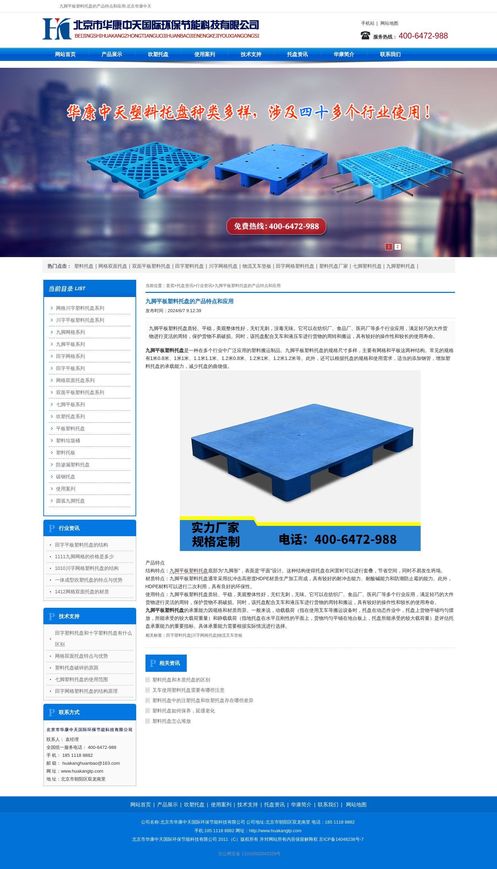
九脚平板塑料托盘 (189, 570)
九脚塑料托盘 (400, 266)
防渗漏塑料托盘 (73, 464)
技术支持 (251, 54)
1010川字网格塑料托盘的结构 (87, 568)
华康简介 (344, 54)
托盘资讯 (297, 54)
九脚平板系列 (70, 344)
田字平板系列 (70, 368)
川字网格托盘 (223, 266)
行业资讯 (204, 285)
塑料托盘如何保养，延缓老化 (183, 710)
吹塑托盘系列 (70, 416)
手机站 (368, 23)
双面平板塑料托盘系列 (80, 392)
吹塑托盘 (158, 54)
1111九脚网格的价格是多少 (84, 556)
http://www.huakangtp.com (275, 830)
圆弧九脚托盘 (70, 501)
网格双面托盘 (112, 266)
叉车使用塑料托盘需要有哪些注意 (188, 690)
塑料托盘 (84, 266)
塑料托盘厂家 (333, 266)
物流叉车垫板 (256, 266)
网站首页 (65, 54)
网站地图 (389, 23)
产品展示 (111, 54)
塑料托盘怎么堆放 (171, 721)
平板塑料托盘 (70, 428)
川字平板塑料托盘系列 (80, 320)
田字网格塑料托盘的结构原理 (86, 691)
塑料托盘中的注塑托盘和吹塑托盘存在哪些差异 (202, 700)
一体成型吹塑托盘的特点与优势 (88, 580)
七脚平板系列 (70, 404)
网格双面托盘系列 (75, 380)
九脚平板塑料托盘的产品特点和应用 (248, 285)
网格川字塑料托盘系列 (80, 308)
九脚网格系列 (70, 332)
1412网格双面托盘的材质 (82, 591)
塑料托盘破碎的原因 (76, 667)
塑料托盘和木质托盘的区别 (181, 679)
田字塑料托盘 (189, 266)
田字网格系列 (70, 356)
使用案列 (204, 54)
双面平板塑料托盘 (151, 266)
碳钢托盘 (65, 476)
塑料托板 (65, 452)
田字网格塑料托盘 (295, 266)
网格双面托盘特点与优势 (81, 656)
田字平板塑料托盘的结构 (81, 545)
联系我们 (390, 54)
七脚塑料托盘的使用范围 (81, 679)
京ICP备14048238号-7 (341, 839)
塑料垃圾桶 (68, 440)
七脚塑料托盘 (367, 266)
